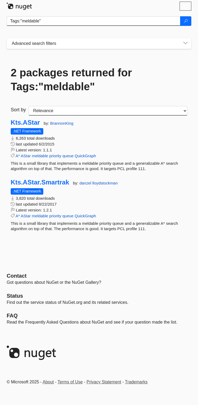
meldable (40, 156)
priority (55, 156)
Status (15, 296)
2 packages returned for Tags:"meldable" (71, 79)
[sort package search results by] (108, 111)
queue (67, 156)
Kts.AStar (25, 122)
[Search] (185, 21)
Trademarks (136, 382)
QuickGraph (85, 156)
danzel (85, 183)
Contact (16, 276)
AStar (26, 156)
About (48, 382)
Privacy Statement (104, 382)
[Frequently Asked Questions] (12, 316)
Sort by (18, 109)
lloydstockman (105, 183)
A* (17, 156)
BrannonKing (61, 123)
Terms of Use (70, 382)
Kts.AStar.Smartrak (40, 182)
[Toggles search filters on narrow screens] (185, 43)
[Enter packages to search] (93, 21)
